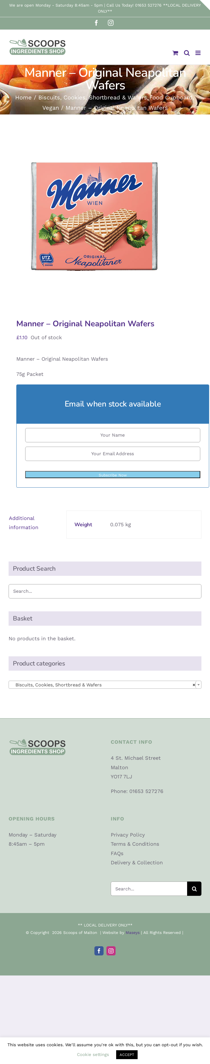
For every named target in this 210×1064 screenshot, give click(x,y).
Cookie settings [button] (93, 1054)
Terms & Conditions (135, 844)
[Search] (194, 889)
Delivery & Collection (137, 862)
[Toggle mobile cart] (175, 53)
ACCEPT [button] (127, 1055)
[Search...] (149, 889)
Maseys (133, 932)
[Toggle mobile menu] (198, 53)
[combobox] (105, 685)
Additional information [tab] (23, 522)
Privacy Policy (128, 835)
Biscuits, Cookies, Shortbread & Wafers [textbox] (103, 685)
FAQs (117, 853)
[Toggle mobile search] (187, 53)
